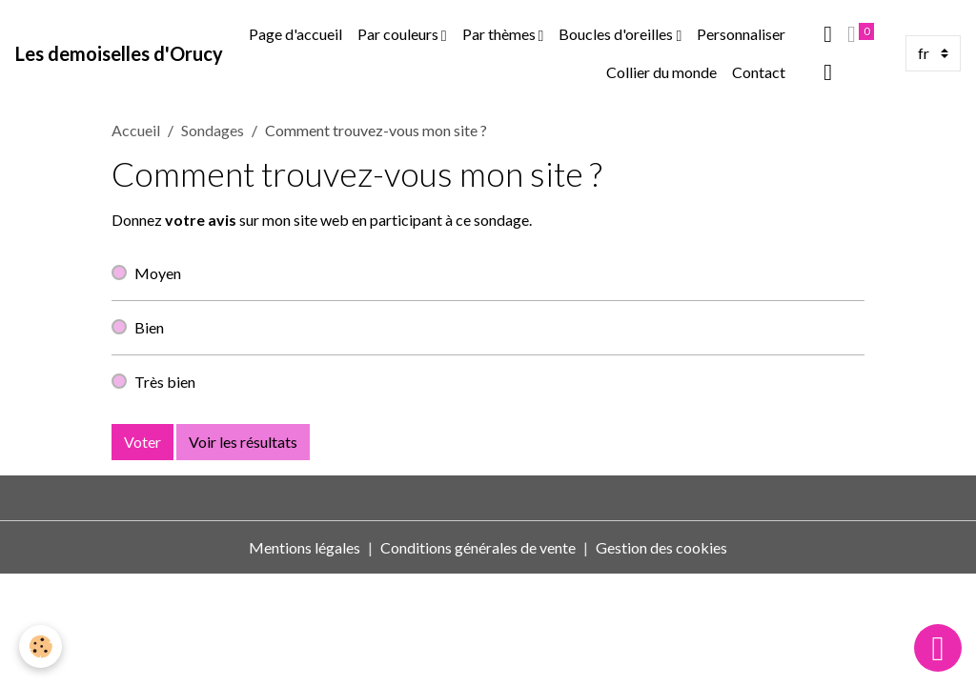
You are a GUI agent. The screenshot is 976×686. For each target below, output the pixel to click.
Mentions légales (304, 547)
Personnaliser (741, 34)
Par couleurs (399, 34)
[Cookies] (40, 646)
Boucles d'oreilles (617, 34)
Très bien (164, 382)
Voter (142, 442)
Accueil (136, 130)
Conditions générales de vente (478, 547)
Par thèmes (500, 34)
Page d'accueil (295, 34)
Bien (149, 327)
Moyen (157, 273)
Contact (758, 72)
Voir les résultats (243, 442)
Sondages (212, 130)
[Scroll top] (938, 648)
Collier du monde (661, 72)
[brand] (119, 53)
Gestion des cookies (661, 547)
